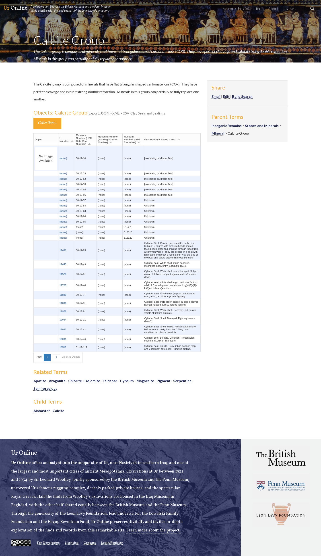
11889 (63, 295)
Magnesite (145, 381)
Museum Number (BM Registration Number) (108, 139)
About (273, 8)
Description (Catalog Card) (159, 139)
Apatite (39, 381)
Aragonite (57, 381)
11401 (63, 250)
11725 (63, 285)
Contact (90, 542)
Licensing (71, 542)
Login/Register (112, 542)
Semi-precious (45, 388)
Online (59, 8)
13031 (63, 339)
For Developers (48, 542)
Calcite (58, 410)
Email (216, 96)
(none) (63, 158)
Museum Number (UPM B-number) (132, 139)
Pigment (164, 381)
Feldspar (110, 381)
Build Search (242, 96)
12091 (63, 329)
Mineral (218, 133)
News (290, 8)
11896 (63, 303)
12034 (63, 319)
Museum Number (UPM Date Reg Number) (84, 139)
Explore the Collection (241, 8)
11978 (63, 311)
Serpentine (182, 381)
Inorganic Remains (227, 125)
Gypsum (127, 381)
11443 (63, 264)
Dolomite (92, 381)
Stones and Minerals (262, 125)
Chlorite (75, 381)
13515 (63, 347)
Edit (226, 96)
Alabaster (41, 410)
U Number (64, 139)
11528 (63, 274)
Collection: (47, 123)
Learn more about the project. (153, 530)
